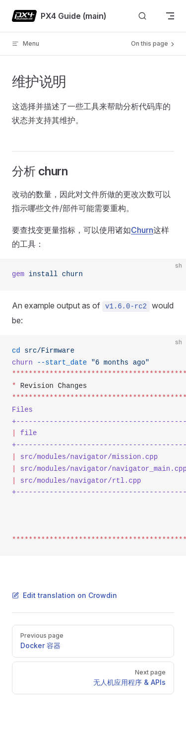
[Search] (142, 16)
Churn (142, 230)
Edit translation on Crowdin (64, 595)
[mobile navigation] (170, 16)
